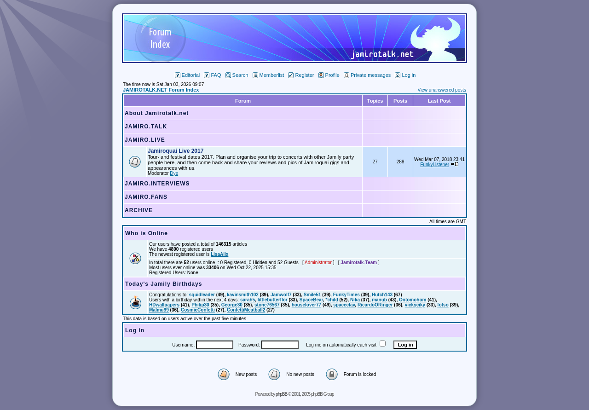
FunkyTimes (346, 294)
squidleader (202, 294)
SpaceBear (311, 299)
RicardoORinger (375, 304)
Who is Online (146, 233)
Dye (174, 173)
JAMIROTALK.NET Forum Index (161, 89)
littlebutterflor (273, 299)
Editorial (187, 75)
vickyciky (415, 304)
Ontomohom (412, 299)
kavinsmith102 (243, 294)
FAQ (212, 75)
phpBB (281, 394)
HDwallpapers (164, 304)
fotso (442, 304)
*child (332, 299)
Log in (405, 75)
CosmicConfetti (198, 309)
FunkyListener (434, 164)
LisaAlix (219, 254)
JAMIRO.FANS (146, 197)
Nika (355, 299)
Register (301, 75)
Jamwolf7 (281, 294)
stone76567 (266, 304)
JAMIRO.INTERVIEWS (157, 183)
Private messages (367, 75)
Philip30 (200, 304)
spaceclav (344, 304)
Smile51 (312, 294)
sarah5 (247, 299)
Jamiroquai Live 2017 (175, 151)
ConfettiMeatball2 (246, 309)
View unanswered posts (442, 89)
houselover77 (306, 304)
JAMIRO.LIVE (145, 140)
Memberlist (268, 75)
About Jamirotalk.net (157, 113)
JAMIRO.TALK (146, 126)
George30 (232, 304)
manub (379, 299)
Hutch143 (382, 294)
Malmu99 (159, 309)
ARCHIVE (139, 210)
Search (236, 75)
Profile (329, 75)
